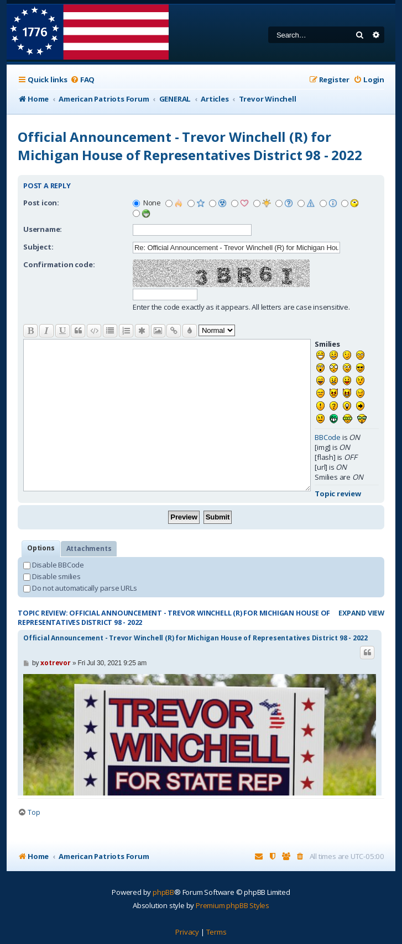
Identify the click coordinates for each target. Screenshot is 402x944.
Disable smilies (52, 576)
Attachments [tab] (89, 550)
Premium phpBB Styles (232, 905)
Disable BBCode (53, 565)
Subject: (38, 247)
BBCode (328, 437)
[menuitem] (82, 80)
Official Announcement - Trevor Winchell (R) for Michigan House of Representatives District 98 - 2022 (190, 146)
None (147, 203)
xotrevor (55, 662)
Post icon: (41, 203)
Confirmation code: (59, 264)
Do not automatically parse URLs (80, 588)
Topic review (338, 493)
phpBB (163, 892)
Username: (42, 229)
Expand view (361, 613)
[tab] (41, 549)
